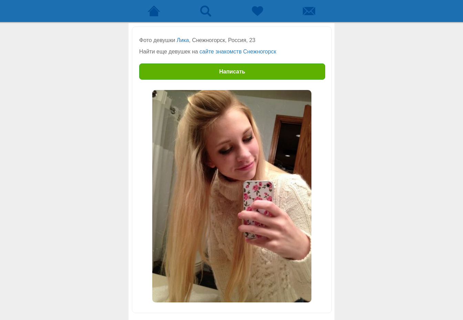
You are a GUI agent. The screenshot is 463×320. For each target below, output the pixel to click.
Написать (232, 71)
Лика (183, 40)
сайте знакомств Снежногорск (237, 51)
